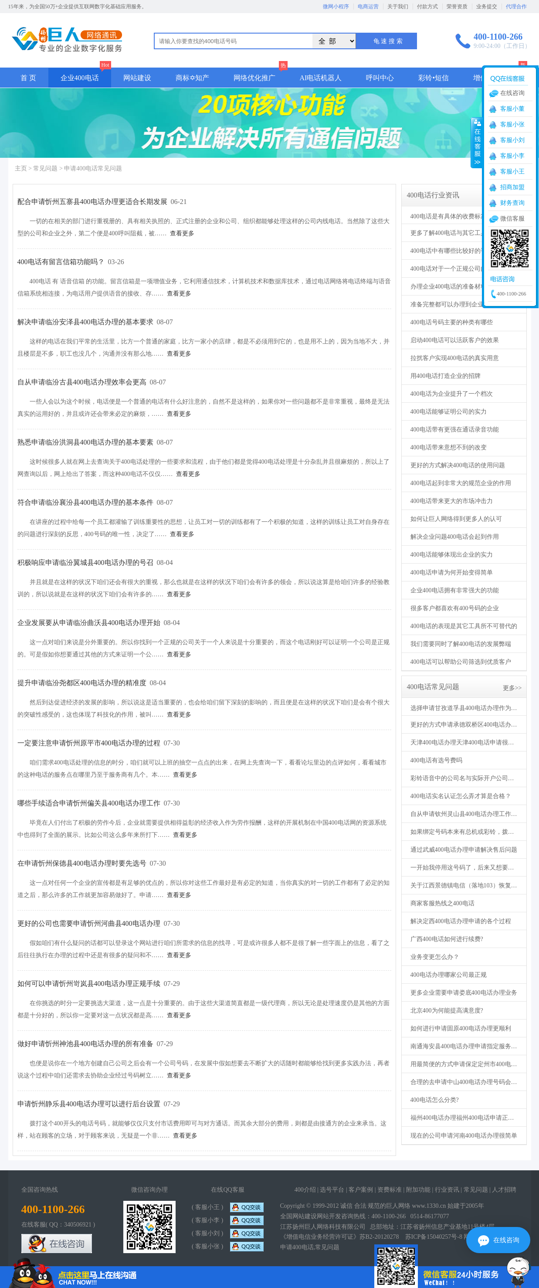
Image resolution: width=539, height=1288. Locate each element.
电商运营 (368, 6)
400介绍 (305, 1189)
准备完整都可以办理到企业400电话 (457, 304)
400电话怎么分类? (434, 1100)
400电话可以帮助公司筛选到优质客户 (460, 662)
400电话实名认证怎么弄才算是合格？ (460, 796)
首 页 (28, 78)
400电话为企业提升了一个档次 (451, 394)
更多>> (512, 688)
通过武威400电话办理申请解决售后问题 (463, 849)
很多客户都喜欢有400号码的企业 (454, 608)
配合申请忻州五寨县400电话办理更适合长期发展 (92, 201)
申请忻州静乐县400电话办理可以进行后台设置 (88, 1104)
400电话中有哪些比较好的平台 (451, 251)
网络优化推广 (254, 78)
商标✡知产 (192, 78)
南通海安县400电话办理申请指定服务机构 (464, 1046)
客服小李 (512, 156)
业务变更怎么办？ (434, 957)
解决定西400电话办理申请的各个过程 (460, 921)
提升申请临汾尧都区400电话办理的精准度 (81, 682)
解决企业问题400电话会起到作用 (454, 537)
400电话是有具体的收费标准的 (451, 216)
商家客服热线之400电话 (442, 903)
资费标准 (389, 1189)
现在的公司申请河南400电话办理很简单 (463, 1135)
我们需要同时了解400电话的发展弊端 (460, 644)
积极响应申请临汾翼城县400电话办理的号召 (85, 562)
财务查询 (512, 203)
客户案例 (361, 1189)
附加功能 (418, 1189)
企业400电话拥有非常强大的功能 (454, 590)
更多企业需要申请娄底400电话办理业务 (463, 992)
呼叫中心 (380, 78)
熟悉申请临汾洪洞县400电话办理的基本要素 (85, 442)
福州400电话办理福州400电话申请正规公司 (464, 1118)
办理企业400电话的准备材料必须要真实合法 (464, 286)
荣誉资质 (457, 6)
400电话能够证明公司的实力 (448, 411)
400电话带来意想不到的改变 (448, 447)
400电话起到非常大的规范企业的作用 (460, 483)
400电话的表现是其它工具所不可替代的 (463, 626)
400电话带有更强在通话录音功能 (454, 429)
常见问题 (45, 168)
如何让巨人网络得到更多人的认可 (456, 519)
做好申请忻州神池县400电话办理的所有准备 (85, 1043)
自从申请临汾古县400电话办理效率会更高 (81, 382)
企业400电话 (80, 78)
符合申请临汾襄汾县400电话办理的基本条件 (85, 502)
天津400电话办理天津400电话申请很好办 (464, 742)
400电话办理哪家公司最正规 (448, 975)
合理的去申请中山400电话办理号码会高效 (464, 1082)
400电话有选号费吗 (436, 760)
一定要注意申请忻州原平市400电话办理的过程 (88, 743)
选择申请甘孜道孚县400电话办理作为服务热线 (464, 708)
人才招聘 (504, 1189)
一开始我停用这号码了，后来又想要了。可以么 (464, 867)
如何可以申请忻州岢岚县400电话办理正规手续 (88, 983)
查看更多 (182, 233)
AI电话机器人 (321, 78)
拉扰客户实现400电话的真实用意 (454, 358)
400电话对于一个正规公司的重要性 (457, 268)
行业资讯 (447, 1189)
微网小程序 (336, 6)
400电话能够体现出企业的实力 (451, 554)
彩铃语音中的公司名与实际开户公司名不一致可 (464, 778)
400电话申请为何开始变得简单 (451, 572)
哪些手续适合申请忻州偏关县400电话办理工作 (88, 803)
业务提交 (486, 6)
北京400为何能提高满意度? (446, 1010)
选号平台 (332, 1189)
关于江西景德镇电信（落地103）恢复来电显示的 (464, 885)
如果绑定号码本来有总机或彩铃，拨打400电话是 (464, 832)
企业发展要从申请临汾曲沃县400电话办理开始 (88, 622)
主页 (21, 168)
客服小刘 (512, 140)
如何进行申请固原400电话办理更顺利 (460, 1028)
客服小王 (512, 171)
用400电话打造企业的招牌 (445, 376)
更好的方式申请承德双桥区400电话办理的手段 (464, 724)
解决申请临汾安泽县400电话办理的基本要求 (85, 322)
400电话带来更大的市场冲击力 (451, 501)
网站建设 (137, 78)
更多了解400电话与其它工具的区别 (457, 233)
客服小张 (512, 124)
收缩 (477, 142)
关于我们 (397, 6)
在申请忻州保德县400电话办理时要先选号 (81, 863)
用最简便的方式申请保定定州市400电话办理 (464, 1064)
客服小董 (512, 108)
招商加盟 (512, 187)
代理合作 (516, 6)
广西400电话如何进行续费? (446, 939)
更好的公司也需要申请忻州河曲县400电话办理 (88, 923)
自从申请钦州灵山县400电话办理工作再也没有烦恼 (464, 814)
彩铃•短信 (433, 78)
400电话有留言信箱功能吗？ (61, 261)
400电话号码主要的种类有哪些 (451, 322)
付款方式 (427, 6)
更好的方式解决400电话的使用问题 (457, 465)
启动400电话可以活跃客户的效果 (454, 340)
